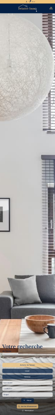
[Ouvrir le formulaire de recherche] (27, 407)
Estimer (28, 383)
